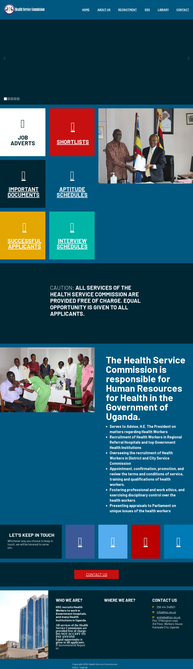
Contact (182, 9)
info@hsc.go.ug (166, 612)
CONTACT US (96, 574)
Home (86, 9)
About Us (103, 9)
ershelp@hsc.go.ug (168, 617)
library (163, 9)
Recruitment (127, 9)
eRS (147, 9)
